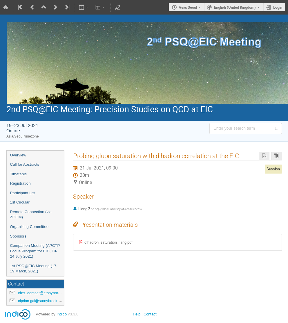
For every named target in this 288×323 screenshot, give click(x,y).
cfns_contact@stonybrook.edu (43, 292)
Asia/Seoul (188, 7)
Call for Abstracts (24, 164)
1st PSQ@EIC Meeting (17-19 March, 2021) (34, 269)
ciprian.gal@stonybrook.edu (41, 300)
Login (277, 7)
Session (273, 169)
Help (136, 314)
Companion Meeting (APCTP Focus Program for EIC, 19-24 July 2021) (35, 250)
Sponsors (18, 236)
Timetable (18, 174)
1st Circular (20, 202)
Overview (18, 155)
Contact (150, 314)
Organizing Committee (29, 226)
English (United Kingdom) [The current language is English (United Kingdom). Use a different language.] (235, 7)
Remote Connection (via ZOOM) (31, 215)
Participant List (22, 193)
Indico (62, 314)
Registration (20, 183)
